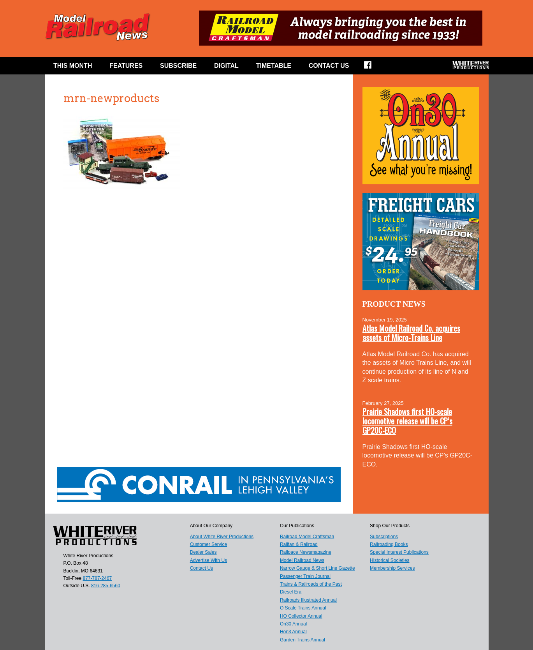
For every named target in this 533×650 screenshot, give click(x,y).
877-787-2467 (97, 578)
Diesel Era (290, 592)
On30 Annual (293, 624)
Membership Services (392, 568)
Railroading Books (389, 544)
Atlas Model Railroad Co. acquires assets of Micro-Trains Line (411, 332)
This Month (72, 65)
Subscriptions (384, 536)
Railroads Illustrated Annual (308, 600)
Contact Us (329, 65)
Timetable (273, 65)
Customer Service (208, 544)
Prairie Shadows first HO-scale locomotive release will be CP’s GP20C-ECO (407, 421)
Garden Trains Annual (302, 640)
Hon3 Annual (293, 631)
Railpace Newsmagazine (305, 552)
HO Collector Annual (301, 616)
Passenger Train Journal (305, 576)
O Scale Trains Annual (303, 608)
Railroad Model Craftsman (307, 536)
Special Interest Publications (399, 552)
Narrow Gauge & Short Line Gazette (317, 568)
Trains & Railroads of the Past (311, 584)
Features (125, 65)
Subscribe (178, 65)
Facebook (373, 67)
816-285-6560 (105, 585)
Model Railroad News (302, 560)
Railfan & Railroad (299, 544)
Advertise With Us (208, 560)
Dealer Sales (203, 552)
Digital (226, 65)
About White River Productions (221, 536)
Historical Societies (389, 560)
